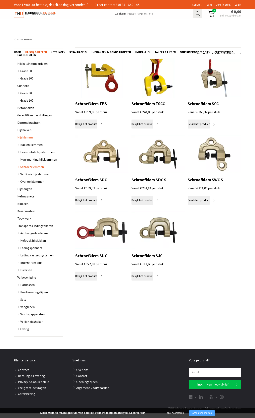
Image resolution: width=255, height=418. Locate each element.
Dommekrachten (28, 127)
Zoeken (198, 19)
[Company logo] (56, 19)
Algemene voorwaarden (92, 392)
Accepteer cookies (202, 413)
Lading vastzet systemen (37, 260)
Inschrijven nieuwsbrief (213, 389)
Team (208, 4)
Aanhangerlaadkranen (35, 238)
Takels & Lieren (165, 33)
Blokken (22, 208)
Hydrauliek (143, 33)
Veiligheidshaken (31, 326)
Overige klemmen (32, 186)
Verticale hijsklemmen (35, 179)
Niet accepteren (175, 413)
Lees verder (137, 412)
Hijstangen (24, 193)
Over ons (82, 374)
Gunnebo (23, 90)
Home (17, 33)
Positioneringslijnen (34, 297)
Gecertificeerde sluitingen (34, 120)
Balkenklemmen (31, 149)
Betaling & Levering (31, 380)
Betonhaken (25, 112)
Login (238, 4)
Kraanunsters (26, 216)
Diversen (26, 275)
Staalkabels (78, 33)
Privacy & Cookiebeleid (33, 386)
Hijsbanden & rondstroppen (111, 33)
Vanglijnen (27, 311)
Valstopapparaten (32, 319)
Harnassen (27, 289)
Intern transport (31, 267)
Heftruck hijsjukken (33, 245)
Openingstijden (87, 386)
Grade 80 (26, 76)
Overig (24, 334)
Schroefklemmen (32, 171)
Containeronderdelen (195, 33)
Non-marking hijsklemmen (38, 164)
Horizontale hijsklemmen (37, 157)
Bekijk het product (90, 128)
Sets (23, 304)
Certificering (223, 4)
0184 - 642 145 (128, 4)
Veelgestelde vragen (32, 392)
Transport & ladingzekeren (35, 230)
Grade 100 (26, 83)
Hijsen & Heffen (36, 33)
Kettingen (58, 33)
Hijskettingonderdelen (32, 68)
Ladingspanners (31, 252)
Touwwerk (24, 223)
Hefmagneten (26, 201)
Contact (196, 4)
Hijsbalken (24, 134)
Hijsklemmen (24, 43)
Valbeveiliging (26, 282)
